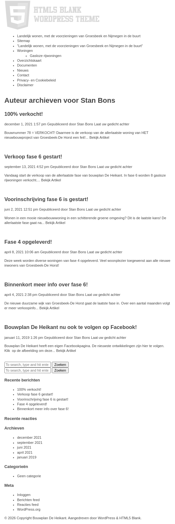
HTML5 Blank (130, 518)
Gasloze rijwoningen (45, 56)
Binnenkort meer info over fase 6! (46, 284)
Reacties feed (27, 505)
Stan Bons (85, 124)
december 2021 (29, 437)
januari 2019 (27, 457)
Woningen (25, 50)
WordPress (106, 518)
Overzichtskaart (29, 60)
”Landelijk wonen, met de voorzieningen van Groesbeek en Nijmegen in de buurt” (80, 46)
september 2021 (30, 442)
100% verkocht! (23, 114)
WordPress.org (28, 509)
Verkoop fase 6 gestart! (33, 156)
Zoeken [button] (60, 365)
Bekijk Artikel (99, 137)
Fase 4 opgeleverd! (28, 242)
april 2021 (24, 452)
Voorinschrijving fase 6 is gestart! (46, 199)
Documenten (27, 65)
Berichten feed (28, 500)
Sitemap (23, 41)
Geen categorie (29, 476)
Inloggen (24, 495)
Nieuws (23, 70)
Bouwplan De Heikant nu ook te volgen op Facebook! (70, 327)
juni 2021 (24, 447)
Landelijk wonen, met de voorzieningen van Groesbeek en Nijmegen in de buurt (79, 36)
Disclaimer (25, 85)
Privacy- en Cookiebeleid (36, 80)
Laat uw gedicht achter (112, 124)
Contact (23, 75)
